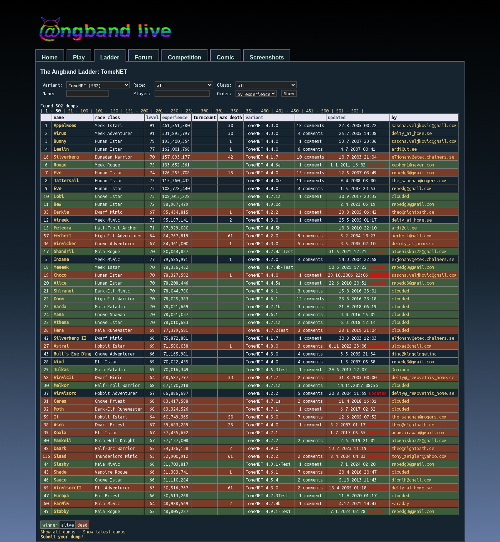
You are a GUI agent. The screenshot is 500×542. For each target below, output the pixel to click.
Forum (143, 57)
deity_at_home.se (412, 133)
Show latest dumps (104, 531)
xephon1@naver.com (413, 164)
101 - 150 (107, 110)
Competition (184, 57)
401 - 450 (287, 110)
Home (50, 57)
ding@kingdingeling (414, 353)
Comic (225, 57)
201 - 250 (167, 110)
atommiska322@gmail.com (419, 251)
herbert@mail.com (412, 235)
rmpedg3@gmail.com (413, 172)
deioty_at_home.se (413, 243)
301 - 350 (227, 110)
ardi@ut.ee (404, 148)
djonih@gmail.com (412, 479)
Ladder (109, 57)
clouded (400, 196)
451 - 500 (317, 110)
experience (174, 117)
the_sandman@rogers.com (419, 180)
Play (79, 57)
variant (254, 117)
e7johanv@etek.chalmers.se (423, 156)
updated (336, 117)
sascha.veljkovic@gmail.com (424, 125)
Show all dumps (58, 531)
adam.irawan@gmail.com (418, 432)
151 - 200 (137, 110)
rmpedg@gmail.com (412, 188)
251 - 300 (197, 110)
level (152, 117)
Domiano (400, 369)
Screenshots (266, 57)
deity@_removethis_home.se (423, 377)
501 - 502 (347, 110)
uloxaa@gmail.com (412, 345)
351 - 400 (257, 110)
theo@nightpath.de (413, 211)
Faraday (400, 503)
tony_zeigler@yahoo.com (419, 456)
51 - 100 (78, 110)
